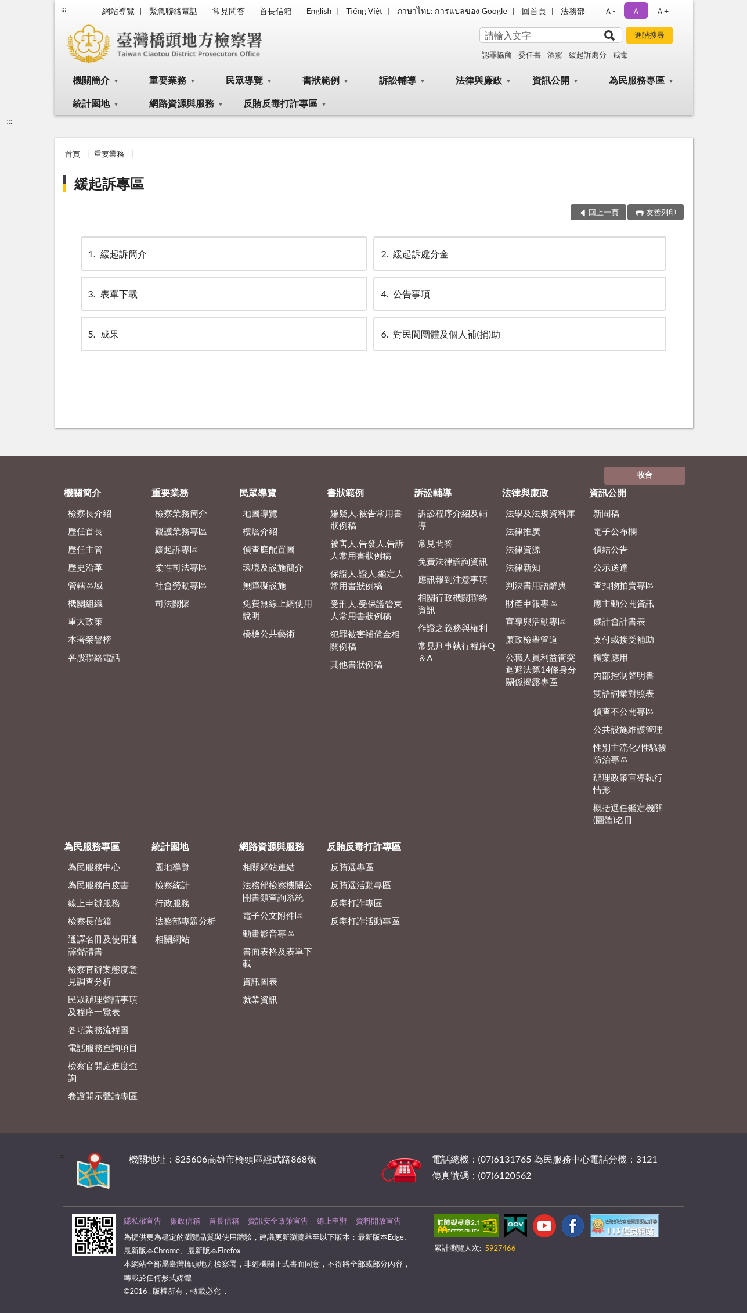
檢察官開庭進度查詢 (103, 1071)
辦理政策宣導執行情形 (628, 783)
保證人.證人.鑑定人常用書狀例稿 (367, 579)
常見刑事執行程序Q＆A (456, 651)
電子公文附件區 (273, 915)
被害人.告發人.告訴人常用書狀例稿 (367, 549)
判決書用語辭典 (536, 585)
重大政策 (85, 621)
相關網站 (172, 939)
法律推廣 (523, 531)
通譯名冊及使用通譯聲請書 (103, 945)
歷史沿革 (85, 567)
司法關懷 (172, 603)
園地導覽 (172, 867)
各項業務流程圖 (98, 1029)
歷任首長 (85, 531)
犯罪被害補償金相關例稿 (365, 640)
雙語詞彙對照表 (623, 693)
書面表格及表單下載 (277, 957)
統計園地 (91, 103)
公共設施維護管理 (628, 729)
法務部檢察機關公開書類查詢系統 (277, 891)
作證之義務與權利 (453, 627)
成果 (102, 333)
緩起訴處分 (588, 54)
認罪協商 (497, 54)
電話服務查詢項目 (103, 1047)
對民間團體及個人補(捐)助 (439, 333)
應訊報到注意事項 (453, 579)
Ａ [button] (636, 11)
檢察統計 (172, 885)
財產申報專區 (532, 603)
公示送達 (610, 567)
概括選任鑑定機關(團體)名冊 (628, 813)
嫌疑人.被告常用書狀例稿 (366, 519)
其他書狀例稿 (356, 664)
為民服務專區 (637, 79)
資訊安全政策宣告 (278, 1220)
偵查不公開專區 (623, 711)
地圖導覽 (260, 513)
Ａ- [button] (609, 11)
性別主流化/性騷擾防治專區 (630, 753)
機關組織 (85, 603)
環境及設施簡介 (273, 567)
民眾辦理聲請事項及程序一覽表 (103, 1005)
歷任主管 (85, 549)
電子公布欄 (615, 531)
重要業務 (167, 79)
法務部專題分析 (185, 921)
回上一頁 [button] (604, 212)
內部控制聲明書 (623, 675)
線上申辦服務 (94, 903)
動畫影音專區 (269, 933)
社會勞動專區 (181, 585)
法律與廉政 (479, 79)
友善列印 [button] (661, 212)
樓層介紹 (260, 531)
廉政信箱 (185, 1220)
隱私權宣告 (142, 1220)
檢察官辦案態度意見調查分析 (103, 975)
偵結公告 (610, 549)
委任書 (529, 54)
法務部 (573, 11)
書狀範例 (321, 79)
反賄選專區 (352, 867)
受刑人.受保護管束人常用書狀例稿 (366, 609)
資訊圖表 (260, 981)
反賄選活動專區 (360, 885)
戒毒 (620, 54)
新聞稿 (606, 513)
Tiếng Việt (364, 11)
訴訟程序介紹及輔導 (453, 519)
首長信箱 (275, 11)
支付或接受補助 (623, 639)
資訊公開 (550, 79)
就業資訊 (260, 999)
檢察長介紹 (89, 513)
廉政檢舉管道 (532, 639)
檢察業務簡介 (181, 513)
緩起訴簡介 (116, 253)
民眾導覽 (244, 79)
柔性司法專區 (181, 567)
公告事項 (404, 293)
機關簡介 (91, 79)
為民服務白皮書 (98, 885)
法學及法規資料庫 (540, 513)
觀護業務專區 (181, 531)
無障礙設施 (264, 585)
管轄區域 (85, 585)
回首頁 (534, 11)
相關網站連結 (269, 867)
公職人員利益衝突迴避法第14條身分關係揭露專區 (541, 669)
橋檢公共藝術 (269, 633)
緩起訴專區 (109, 183)
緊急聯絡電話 (173, 11)
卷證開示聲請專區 (103, 1095)
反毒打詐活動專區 (365, 921)
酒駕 (554, 54)
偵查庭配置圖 (269, 549)
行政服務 (172, 903)
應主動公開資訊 (623, 603)
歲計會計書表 (619, 621)
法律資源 (523, 549)
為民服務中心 (94, 867)
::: (64, 8)
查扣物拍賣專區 (623, 585)
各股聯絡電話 (94, 657)
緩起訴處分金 (414, 253)
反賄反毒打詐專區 (280, 103)
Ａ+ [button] (662, 11)
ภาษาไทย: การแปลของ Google (452, 11)
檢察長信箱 (89, 921)
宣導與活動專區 (536, 621)
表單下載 (112, 293)
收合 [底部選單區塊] (644, 474)
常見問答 (228, 11)
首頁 (72, 154)
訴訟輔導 (397, 79)
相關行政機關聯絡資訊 (453, 603)
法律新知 (523, 567)
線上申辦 (332, 1220)
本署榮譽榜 (89, 639)
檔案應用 (610, 657)
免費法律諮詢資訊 (453, 561)
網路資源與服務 (181, 103)
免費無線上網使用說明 (277, 609)
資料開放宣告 (378, 1220)
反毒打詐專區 (356, 903)
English (319, 11)
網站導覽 (118, 11)
